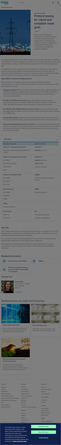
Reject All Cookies (43, 434)
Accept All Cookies (43, 428)
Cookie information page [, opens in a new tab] (19, 443)
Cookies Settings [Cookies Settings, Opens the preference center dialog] (43, 439)
